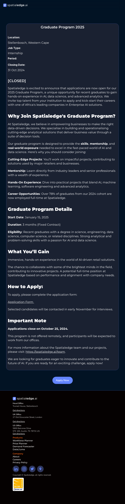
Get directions (19, 410)
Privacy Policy (20, 462)
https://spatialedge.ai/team (45, 352)
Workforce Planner (23, 440)
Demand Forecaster (23, 446)
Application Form (21, 302)
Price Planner (20, 443)
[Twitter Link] (32, 469)
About (16, 456)
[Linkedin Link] (16, 469)
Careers (17, 459)
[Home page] (15, 5)
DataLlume (19, 449)
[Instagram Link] (24, 469)
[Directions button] (40, 469)
